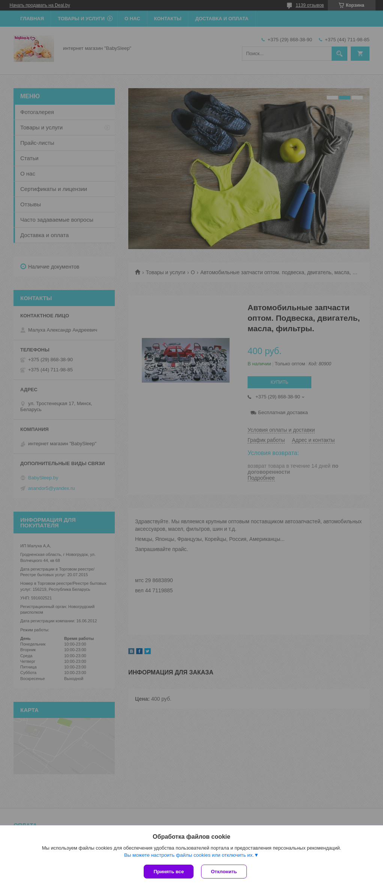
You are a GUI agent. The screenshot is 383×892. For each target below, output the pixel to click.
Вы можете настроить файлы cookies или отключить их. (189, 855)
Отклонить (224, 871)
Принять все (168, 871)
